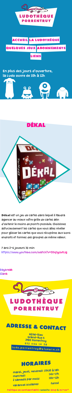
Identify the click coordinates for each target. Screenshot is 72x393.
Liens (36, 56)
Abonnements (51, 48)
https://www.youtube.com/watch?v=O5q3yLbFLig (34, 252)
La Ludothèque (44, 40)
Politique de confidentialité (23, 390)
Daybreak (6, 270)
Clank (4, 274)
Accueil (20, 40)
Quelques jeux (21, 48)
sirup (54, 390)
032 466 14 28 (36, 344)
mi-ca (64, 390)
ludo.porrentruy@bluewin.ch (36, 349)
